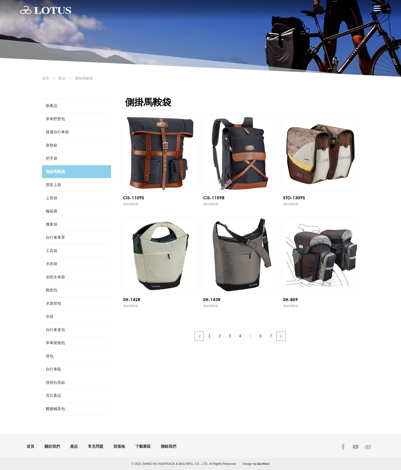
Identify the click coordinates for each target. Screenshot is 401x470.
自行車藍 (53, 369)
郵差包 (51, 290)
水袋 (49, 316)
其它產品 (53, 395)
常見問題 (95, 446)
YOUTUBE (355, 447)
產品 (61, 78)
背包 (49, 356)
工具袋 (51, 250)
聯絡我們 (168, 446)
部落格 (119, 446)
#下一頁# (281, 336)
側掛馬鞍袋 (84, 78)
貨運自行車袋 (57, 132)
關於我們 (52, 446)
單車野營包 (55, 119)
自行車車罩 (55, 237)
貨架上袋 (53, 184)
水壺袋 (51, 263)
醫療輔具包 (55, 409)
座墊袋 (51, 145)
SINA (368, 447)
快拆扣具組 (55, 382)
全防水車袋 (55, 277)
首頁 (45, 78)
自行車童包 (55, 329)
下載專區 (143, 446)
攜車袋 (51, 224)
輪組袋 (51, 211)
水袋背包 (53, 303)
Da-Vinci (263, 464)
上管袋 (51, 198)
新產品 (51, 105)
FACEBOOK (343, 447)
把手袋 (51, 158)
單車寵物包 (55, 343)
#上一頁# (199, 336)
